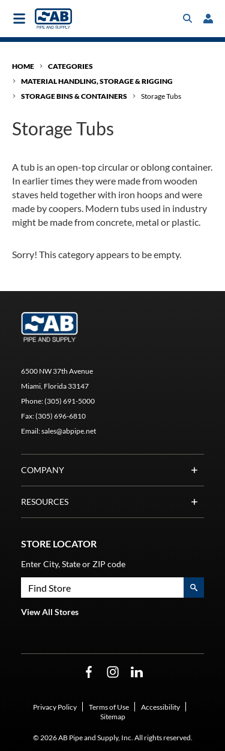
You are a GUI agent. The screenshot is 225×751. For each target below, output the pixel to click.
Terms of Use (109, 706)
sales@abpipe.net (68, 430)
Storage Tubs (161, 96)
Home (23, 66)
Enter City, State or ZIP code (73, 564)
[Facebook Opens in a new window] (89, 672)
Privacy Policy (55, 706)
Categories (70, 66)
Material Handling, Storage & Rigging (97, 81)
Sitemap (112, 716)
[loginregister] (208, 18)
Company (112, 470)
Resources (112, 501)
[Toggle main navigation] (19, 18)
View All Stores (50, 612)
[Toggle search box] (188, 19)
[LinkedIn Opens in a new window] (137, 672)
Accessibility (160, 706)
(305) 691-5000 (69, 400)
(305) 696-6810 (60, 415)
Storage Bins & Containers (74, 96)
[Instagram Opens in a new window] (113, 672)
